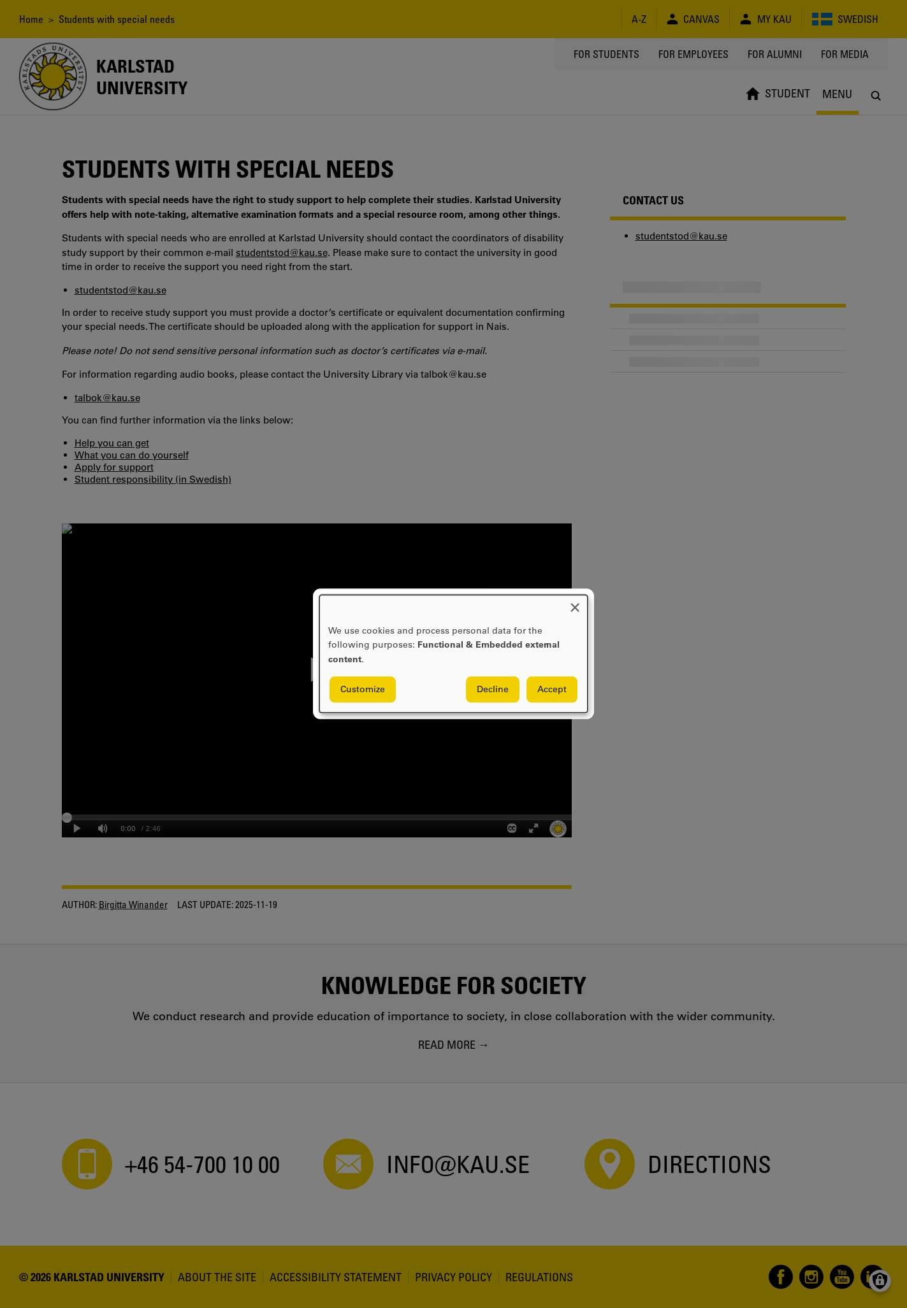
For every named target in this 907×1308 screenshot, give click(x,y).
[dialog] (453, 654)
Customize (362, 689)
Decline (493, 689)
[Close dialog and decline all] (575, 603)
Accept (552, 689)
